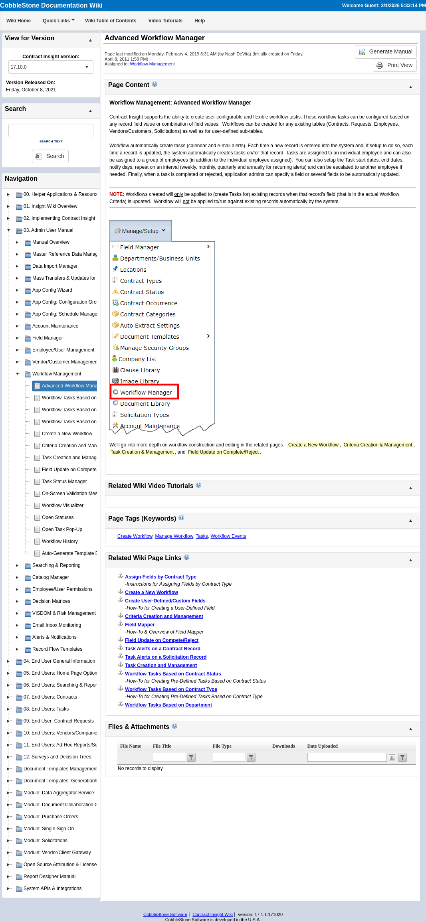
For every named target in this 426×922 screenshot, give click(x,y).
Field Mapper (140, 625)
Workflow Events (228, 536)
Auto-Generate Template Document (79, 553)
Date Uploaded (322, 746)
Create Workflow (135, 536)
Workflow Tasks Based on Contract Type (85, 398)
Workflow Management (152, 63)
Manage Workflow (174, 536)
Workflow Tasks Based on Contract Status (86, 421)
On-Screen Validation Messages (76, 493)
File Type (222, 746)
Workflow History (60, 541)
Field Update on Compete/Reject (76, 469)
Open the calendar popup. (392, 757)
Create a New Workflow (67, 433)
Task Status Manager (64, 481)
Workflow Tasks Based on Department (82, 410)
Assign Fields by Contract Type (160, 577)
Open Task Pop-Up (62, 529)
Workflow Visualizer (62, 505)
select (86, 67)
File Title (162, 746)
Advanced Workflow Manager (73, 386)
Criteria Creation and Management (78, 445)
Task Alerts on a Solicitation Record (165, 657)
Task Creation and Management (76, 457)
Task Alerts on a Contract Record (162, 649)
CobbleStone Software (165, 914)
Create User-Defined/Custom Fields (165, 601)
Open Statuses (57, 517)
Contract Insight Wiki (212, 914)
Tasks (202, 536)
